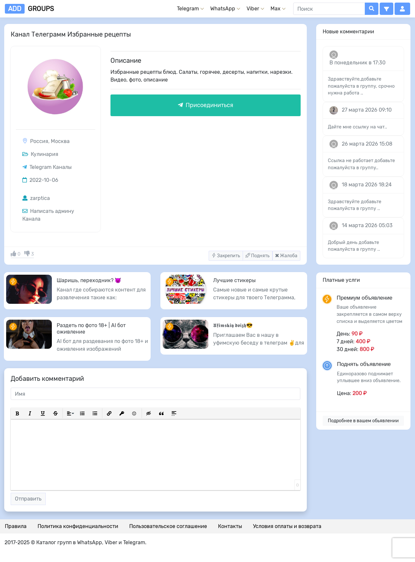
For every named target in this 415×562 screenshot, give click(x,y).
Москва (60, 141)
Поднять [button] (258, 256)
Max (276, 9)
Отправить (28, 499)
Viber (253, 9)
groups (29, 9)
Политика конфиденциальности (78, 526)
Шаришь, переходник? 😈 (89, 280)
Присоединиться (205, 105)
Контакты (230, 526)
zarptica (36, 198)
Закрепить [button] (226, 256)
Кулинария (40, 154)
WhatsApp (222, 9)
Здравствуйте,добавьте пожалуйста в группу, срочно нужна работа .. (361, 86)
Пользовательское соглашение (168, 526)
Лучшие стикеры (234, 280)
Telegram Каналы (50, 167)
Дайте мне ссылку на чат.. (357, 127)
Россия (39, 141)
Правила (16, 526)
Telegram (188, 9)
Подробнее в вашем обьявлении (363, 421)
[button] (386, 9)
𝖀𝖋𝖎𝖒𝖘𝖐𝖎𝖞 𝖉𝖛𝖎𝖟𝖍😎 (233, 325)
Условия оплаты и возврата (287, 526)
